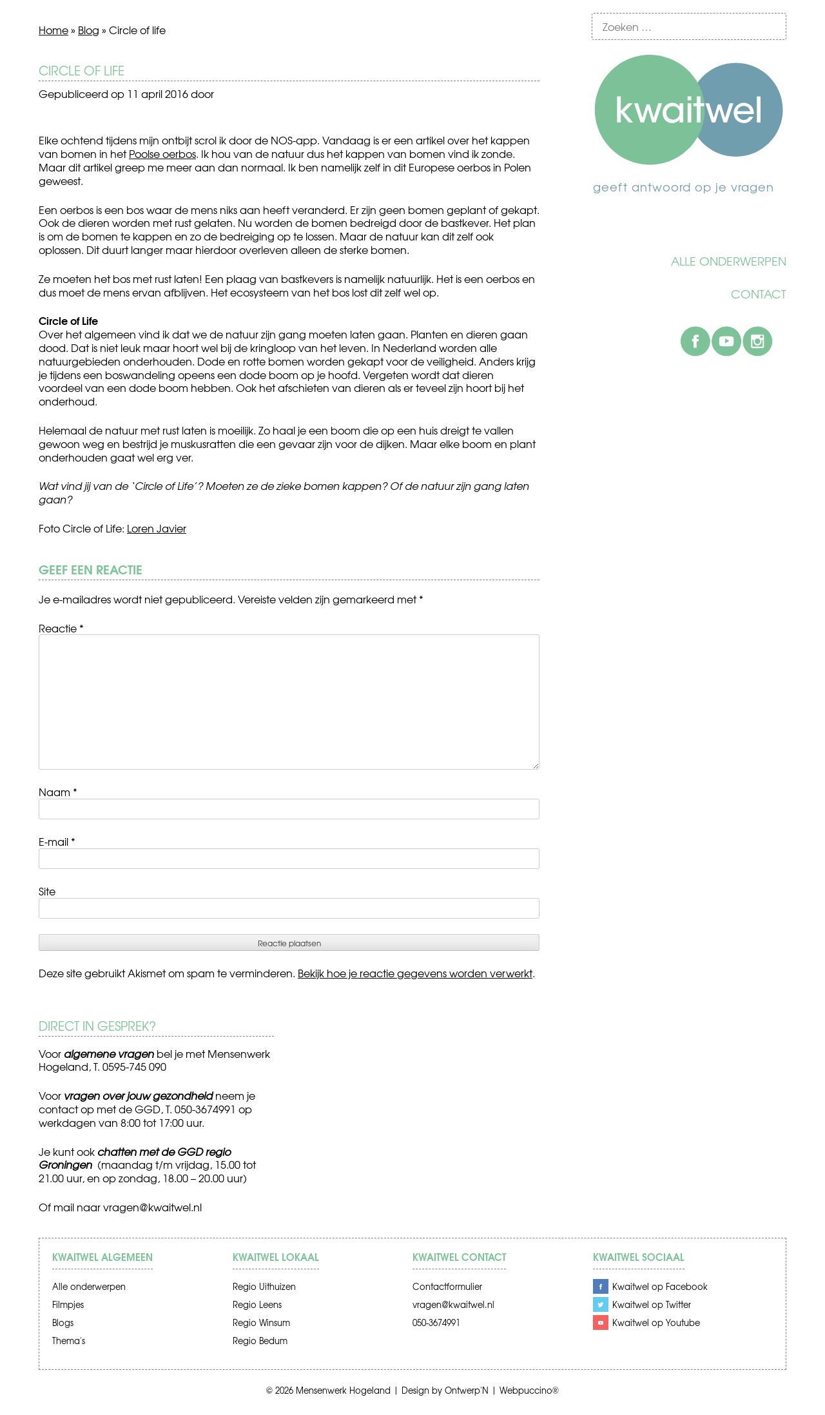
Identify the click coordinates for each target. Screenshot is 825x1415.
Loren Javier (156, 528)
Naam (58, 791)
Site (47, 891)
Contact (758, 294)
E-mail (57, 841)
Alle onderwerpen (728, 261)
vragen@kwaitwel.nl (152, 1207)
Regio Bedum (260, 1340)
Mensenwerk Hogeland (343, 1390)
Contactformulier (447, 1286)
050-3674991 (436, 1322)
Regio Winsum (261, 1322)
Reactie (61, 628)
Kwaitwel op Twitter (651, 1304)
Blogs (62, 1322)
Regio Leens (257, 1304)
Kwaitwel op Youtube (656, 1322)
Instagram (757, 341)
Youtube (726, 341)
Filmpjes (68, 1304)
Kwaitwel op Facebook (660, 1286)
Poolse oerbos (162, 153)
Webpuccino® (529, 1390)
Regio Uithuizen (264, 1286)
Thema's (68, 1340)
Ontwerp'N (467, 1390)
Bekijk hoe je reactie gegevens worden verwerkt (415, 973)
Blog (88, 29)
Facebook (695, 341)
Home (53, 29)
